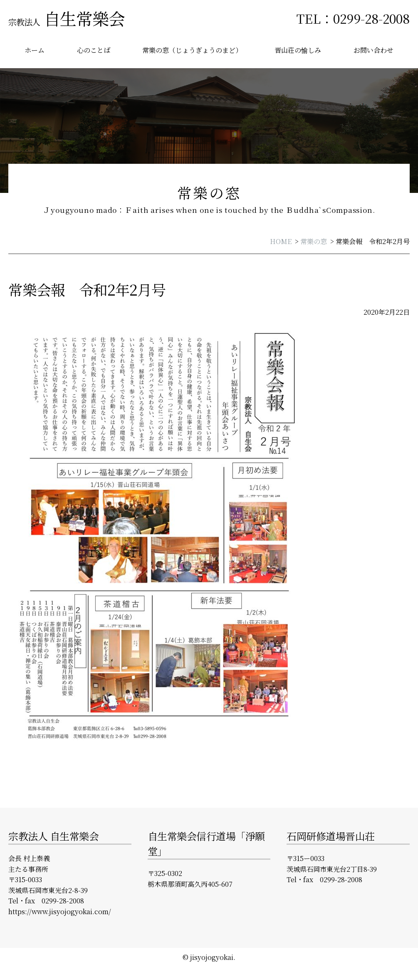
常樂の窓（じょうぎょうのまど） (192, 50)
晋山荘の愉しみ (298, 50)
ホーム (35, 50)
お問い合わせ (373, 50)
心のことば (93, 50)
